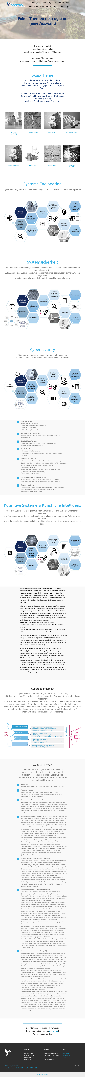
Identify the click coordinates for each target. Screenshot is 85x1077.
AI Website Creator (42, 1074)
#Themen (67, 3)
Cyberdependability (13, 165)
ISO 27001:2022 (32, 1068)
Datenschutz (67, 1055)
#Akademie (53, 6)
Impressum (66, 1053)
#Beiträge (72, 6)
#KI (75, 3)
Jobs (64, 1057)
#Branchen (42, 6)
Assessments (52, 165)
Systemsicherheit (33, 132)
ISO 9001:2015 (20, 1068)
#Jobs (63, 6)
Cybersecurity (52, 132)
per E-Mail (53, 1031)
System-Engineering (13, 133)
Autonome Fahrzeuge (72, 165)
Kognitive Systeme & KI (71, 133)
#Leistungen (55, 3)
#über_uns (43, 3)
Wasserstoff (32, 165)
